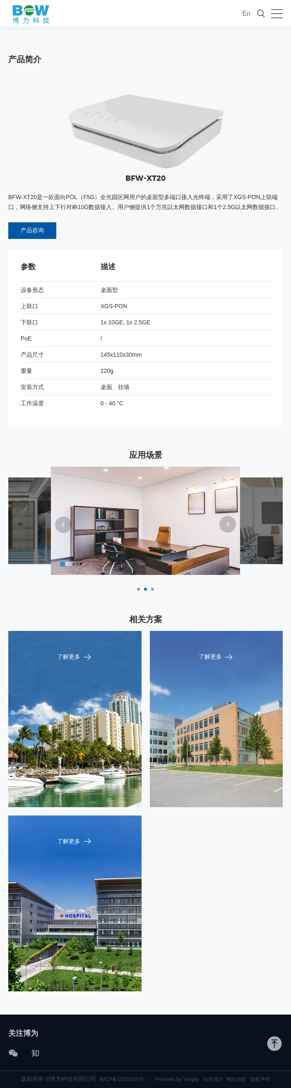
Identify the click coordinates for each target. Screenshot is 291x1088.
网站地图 (236, 1079)
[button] (63, 524)
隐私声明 (260, 1079)
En (246, 13)
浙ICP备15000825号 (124, 1079)
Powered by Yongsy (177, 1079)
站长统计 (213, 1079)
